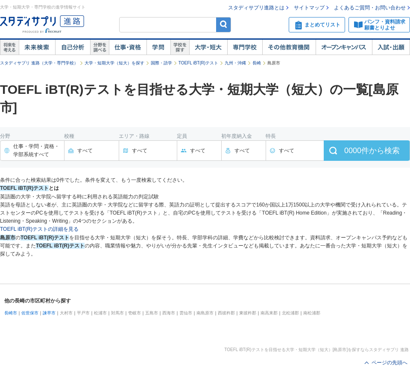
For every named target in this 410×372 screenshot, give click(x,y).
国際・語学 (161, 63)
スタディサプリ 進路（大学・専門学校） (39, 63)
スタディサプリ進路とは (256, 8)
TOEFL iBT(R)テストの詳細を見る (39, 229)
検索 (223, 24)
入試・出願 (391, 47)
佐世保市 (29, 313)
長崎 (256, 63)
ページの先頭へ (389, 363)
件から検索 (372, 150)
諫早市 (49, 313)
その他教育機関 (289, 47)
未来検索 (37, 47)
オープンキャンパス (344, 47)
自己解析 (72, 47)
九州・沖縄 (235, 63)
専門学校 (244, 47)
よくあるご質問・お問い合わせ (370, 8)
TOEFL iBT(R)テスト (198, 63)
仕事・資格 (127, 47)
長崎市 (10, 313)
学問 (158, 47)
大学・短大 (208, 47)
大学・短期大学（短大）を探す (114, 63)
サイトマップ (309, 8)
